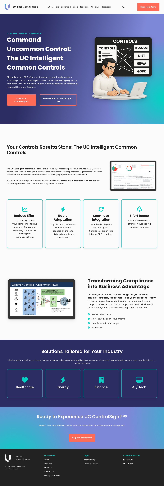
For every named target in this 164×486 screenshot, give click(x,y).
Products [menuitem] (84, 7)
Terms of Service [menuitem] (91, 463)
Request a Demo (148, 7)
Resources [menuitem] (106, 7)
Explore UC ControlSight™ (21, 100)
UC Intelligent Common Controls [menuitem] (63, 7)
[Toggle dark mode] (123, 7)
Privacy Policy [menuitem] (89, 459)
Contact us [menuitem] (49, 471)
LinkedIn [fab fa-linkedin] (128, 459)
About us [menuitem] (48, 467)
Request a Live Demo (82, 437)
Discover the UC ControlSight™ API (58, 100)
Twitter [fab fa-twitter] (128, 463)
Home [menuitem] (46, 459)
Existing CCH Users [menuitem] (52, 475)
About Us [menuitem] (95, 7)
